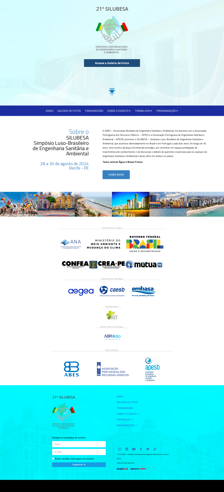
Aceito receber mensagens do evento (74, 458)
